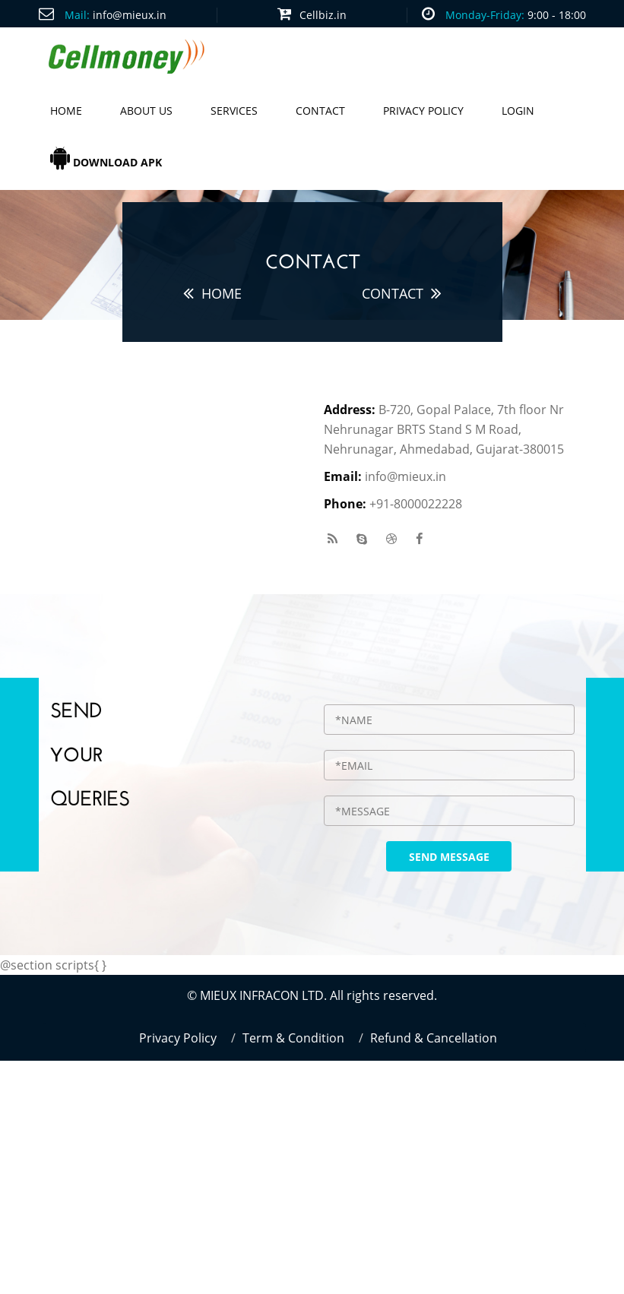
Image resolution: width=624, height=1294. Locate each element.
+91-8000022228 (415, 503)
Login (518, 110)
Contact (320, 110)
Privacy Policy (423, 110)
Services (234, 110)
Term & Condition (293, 1038)
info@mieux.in (129, 15)
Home (66, 110)
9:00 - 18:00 (556, 15)
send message (449, 856)
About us (146, 110)
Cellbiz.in (323, 15)
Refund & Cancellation (433, 1038)
